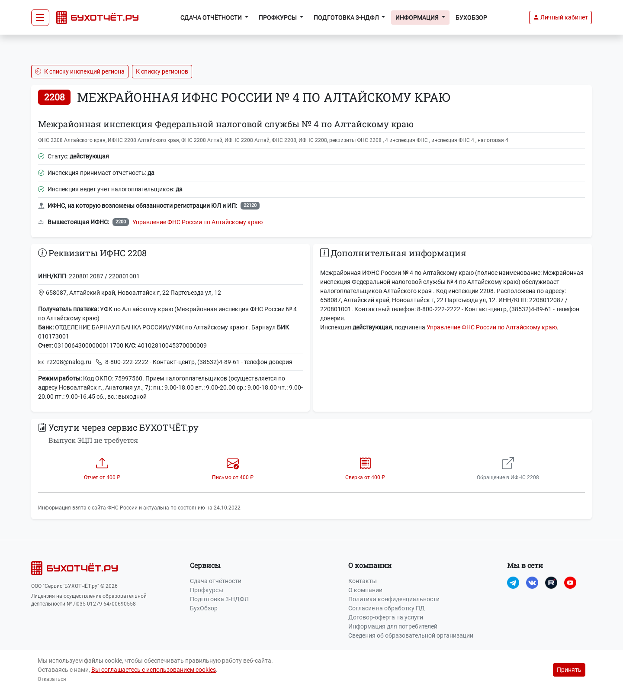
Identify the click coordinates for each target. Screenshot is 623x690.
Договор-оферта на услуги (385, 617)
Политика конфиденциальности (394, 599)
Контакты (362, 580)
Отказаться (52, 679)
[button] (560, 17)
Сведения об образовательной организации (410, 635)
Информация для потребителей (392, 626)
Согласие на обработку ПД (386, 608)
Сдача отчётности (215, 580)
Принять (569, 669)
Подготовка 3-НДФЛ (219, 599)
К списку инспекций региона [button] (80, 71)
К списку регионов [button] (162, 71)
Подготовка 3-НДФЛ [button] (347, 17)
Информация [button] (417, 17)
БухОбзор (471, 17)
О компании (365, 590)
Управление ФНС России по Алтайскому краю (197, 222)
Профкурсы (206, 590)
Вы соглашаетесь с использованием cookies (153, 669)
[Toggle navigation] (40, 17)
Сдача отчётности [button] (211, 17)
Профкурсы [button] (278, 17)
